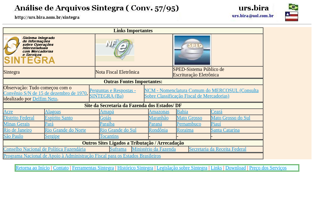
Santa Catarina (225, 130)
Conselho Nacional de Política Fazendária (44, 149)
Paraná (155, 123)
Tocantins (109, 136)
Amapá (107, 111)
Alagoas (53, 111)
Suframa (118, 149)
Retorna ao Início (33, 167)
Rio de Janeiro (17, 130)
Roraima (185, 130)
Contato (61, 167)
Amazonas (159, 111)
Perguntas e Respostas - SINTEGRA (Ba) (113, 93)
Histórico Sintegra (135, 167)
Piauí (216, 123)
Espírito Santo (59, 117)
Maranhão (159, 117)
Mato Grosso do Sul (230, 117)
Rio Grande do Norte (65, 130)
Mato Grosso (189, 117)
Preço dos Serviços (268, 167)
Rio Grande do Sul (118, 130)
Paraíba (107, 123)
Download (235, 167)
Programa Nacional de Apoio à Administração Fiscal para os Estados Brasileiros (82, 155)
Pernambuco (189, 123)
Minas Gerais (16, 123)
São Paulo (13, 136)
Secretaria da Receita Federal (217, 149)
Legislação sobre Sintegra (182, 167)
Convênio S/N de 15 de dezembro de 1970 (45, 93)
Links (216, 167)
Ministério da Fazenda (154, 149)
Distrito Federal (18, 117)
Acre (8, 111)
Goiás (105, 117)
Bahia (182, 111)
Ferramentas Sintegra (93, 167)
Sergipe (52, 136)
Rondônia (158, 130)
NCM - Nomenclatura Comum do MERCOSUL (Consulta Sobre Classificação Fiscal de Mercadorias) (201, 93)
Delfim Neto (45, 98)
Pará (49, 123)
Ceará (216, 111)
